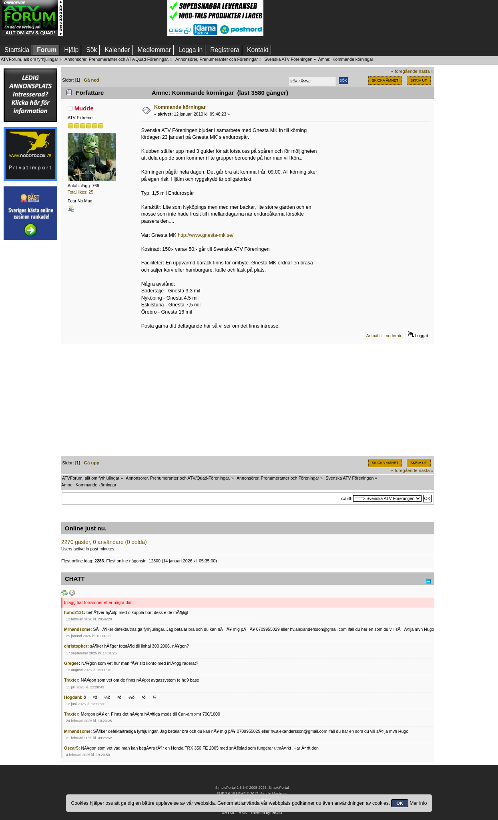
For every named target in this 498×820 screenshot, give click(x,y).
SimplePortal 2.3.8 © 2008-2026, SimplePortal (252, 788)
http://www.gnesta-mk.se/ (205, 235)
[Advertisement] (115, 18)
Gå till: (346, 498)
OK (399, 803)
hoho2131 (74, 612)
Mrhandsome (77, 629)
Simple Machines (273, 794)
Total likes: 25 (80, 192)
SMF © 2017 (248, 794)
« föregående (404, 71)
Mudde (84, 108)
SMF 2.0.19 (226, 794)
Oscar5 (71, 748)
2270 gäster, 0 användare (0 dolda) (104, 542)
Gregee (71, 663)
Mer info (418, 803)
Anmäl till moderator (385, 335)
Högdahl (72, 697)
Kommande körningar (180, 107)
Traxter (71, 680)
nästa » (426, 71)
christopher (75, 646)
